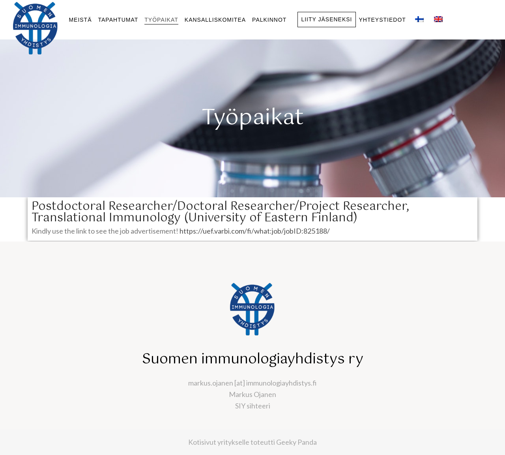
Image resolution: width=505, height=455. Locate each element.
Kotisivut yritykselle (218, 442)
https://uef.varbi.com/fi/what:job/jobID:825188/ (255, 231)
